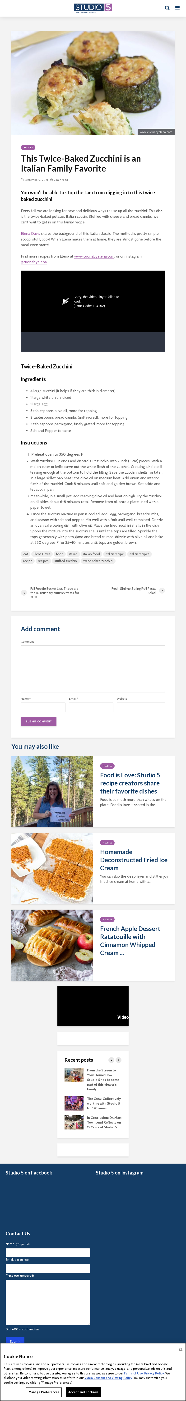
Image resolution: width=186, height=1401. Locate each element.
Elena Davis (30, 233)
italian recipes (139, 554)
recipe (27, 561)
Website (122, 698)
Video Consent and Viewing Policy (108, 1378)
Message (20, 1275)
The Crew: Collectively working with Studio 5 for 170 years (104, 1103)
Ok (180, 1349)
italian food (91, 554)
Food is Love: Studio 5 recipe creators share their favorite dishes (130, 783)
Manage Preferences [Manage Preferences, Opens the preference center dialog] (44, 1392)
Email (73, 698)
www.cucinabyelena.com (94, 256)
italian (73, 554)
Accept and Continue (83, 1392)
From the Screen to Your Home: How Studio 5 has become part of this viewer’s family (103, 1079)
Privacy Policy (154, 1373)
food (59, 554)
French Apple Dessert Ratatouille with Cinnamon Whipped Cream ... (130, 941)
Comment (27, 641)
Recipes (28, 147)
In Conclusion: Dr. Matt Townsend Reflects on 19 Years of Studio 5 (104, 1122)
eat (25, 554)
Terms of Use (133, 1373)
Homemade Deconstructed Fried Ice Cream (133, 860)
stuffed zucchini (66, 561)
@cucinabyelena (34, 262)
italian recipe (115, 554)
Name (26, 698)
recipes (43, 561)
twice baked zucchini (98, 561)
